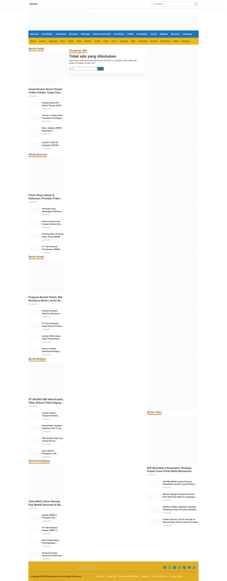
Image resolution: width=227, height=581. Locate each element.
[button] (196, 4)
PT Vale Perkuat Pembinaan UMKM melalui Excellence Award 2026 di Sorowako (51, 248)
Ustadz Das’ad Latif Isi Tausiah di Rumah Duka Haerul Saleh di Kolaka (180, 520)
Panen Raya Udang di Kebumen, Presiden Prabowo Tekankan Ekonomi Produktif (46, 197)
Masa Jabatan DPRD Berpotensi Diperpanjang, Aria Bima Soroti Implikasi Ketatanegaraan (52, 129)
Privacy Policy (175, 576)
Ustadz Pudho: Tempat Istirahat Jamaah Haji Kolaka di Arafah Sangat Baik (53, 414)
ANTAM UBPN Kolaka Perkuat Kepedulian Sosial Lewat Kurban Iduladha (179, 483)
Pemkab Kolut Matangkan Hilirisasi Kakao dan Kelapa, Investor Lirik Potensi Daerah (52, 210)
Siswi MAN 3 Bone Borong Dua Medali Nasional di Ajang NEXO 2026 (46, 503)
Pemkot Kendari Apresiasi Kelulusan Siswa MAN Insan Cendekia (51, 554)
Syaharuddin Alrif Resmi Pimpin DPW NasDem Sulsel (51, 104)
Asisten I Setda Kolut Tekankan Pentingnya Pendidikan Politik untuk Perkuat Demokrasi (52, 117)
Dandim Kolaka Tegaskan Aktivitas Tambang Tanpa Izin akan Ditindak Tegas (179, 508)
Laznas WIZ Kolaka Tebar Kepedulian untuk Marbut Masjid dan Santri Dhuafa (52, 337)
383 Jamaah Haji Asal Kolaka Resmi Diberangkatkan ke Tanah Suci (52, 439)
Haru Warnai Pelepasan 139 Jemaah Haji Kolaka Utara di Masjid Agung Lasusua (53, 452)
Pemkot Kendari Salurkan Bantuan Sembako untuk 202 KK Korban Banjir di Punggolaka (51, 312)
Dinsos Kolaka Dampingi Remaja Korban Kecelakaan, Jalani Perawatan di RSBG (51, 350)
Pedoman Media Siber (129, 576)
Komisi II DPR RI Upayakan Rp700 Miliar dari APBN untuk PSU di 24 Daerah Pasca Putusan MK (50, 144)
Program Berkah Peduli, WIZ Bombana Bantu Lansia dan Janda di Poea (45, 299)
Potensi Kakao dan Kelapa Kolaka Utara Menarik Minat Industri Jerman (53, 223)
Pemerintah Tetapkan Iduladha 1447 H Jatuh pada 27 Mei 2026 (53, 427)
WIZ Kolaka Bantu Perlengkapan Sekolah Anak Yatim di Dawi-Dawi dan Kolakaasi (53, 541)
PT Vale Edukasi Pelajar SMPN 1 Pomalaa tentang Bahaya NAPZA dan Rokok (51, 529)
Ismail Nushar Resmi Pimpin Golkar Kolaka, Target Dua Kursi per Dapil (45, 91)
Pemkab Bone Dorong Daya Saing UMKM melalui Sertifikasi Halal (52, 235)
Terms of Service (159, 576)
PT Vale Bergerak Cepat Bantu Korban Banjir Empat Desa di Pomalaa (52, 325)
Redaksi (145, 576)
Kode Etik (111, 576)
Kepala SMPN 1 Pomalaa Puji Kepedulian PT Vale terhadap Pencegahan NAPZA (52, 516)
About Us (100, 576)
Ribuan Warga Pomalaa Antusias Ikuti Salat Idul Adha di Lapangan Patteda (179, 495)
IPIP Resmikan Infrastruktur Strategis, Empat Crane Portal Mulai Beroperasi (169, 470)
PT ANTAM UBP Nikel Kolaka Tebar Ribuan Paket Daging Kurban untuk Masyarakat (46, 401)
